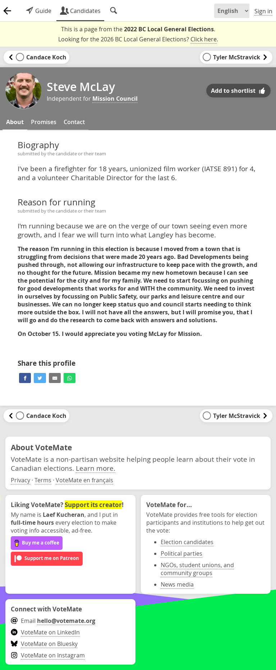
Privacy (20, 480)
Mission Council (115, 98)
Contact (74, 122)
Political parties (181, 553)
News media (177, 584)
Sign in (263, 11)
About (15, 122)
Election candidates (187, 542)
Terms (42, 480)
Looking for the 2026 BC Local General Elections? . (138, 39)
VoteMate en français (84, 480)
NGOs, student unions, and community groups (197, 569)
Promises (43, 122)
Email (53, 621)
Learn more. (95, 468)
